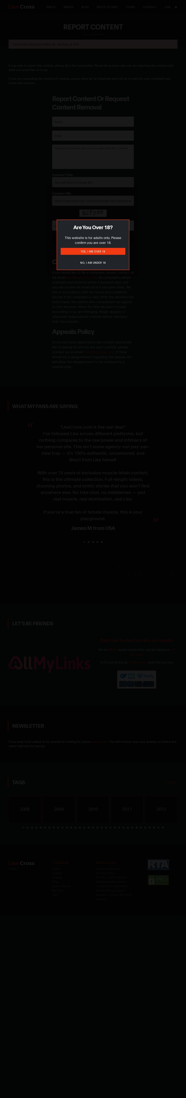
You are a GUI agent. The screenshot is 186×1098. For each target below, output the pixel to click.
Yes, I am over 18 (93, 251)
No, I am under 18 (93, 262)
